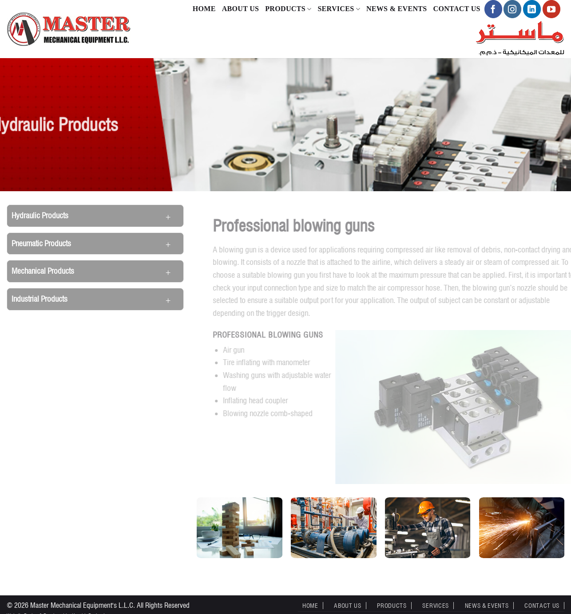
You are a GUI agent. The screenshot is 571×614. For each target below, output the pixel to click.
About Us (240, 8)
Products (288, 9)
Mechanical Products (43, 271)
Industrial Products (39, 298)
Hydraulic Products (40, 215)
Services (338, 9)
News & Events (396, 8)
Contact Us (456, 8)
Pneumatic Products (41, 243)
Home (204, 8)
